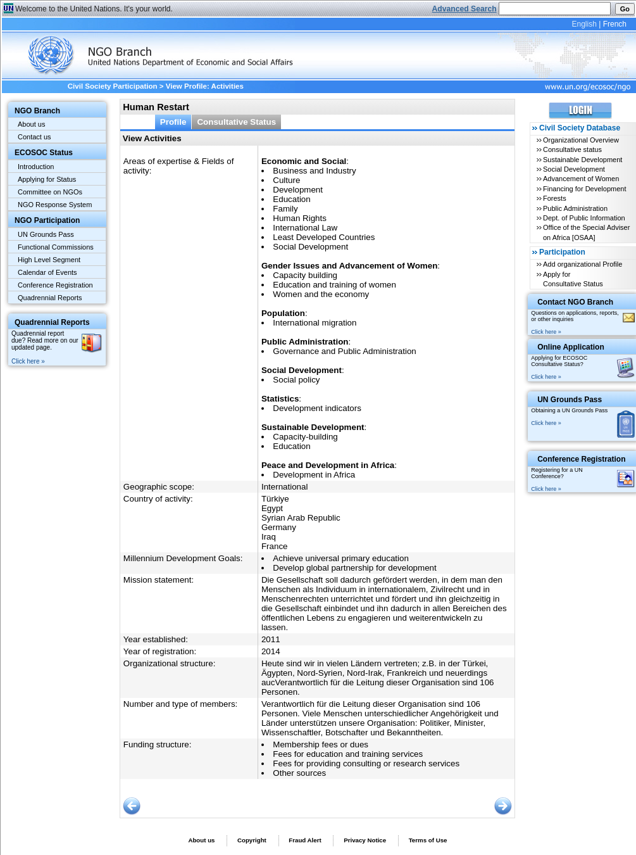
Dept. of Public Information (584, 218)
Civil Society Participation (113, 86)
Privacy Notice (365, 840)
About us (31, 124)
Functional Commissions (56, 247)
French (615, 24)
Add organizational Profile (582, 264)
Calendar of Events (47, 272)
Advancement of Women (581, 178)
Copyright (251, 840)
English (583, 24)
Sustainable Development (582, 159)
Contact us (34, 137)
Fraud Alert (305, 840)
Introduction (36, 166)
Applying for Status (47, 179)
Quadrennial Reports (50, 297)
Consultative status (572, 149)
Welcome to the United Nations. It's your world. (94, 8)
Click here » (28, 361)
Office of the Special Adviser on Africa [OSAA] (586, 232)
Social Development (574, 169)
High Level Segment (49, 259)
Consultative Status (236, 122)
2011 (270, 639)
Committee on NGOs (50, 192)
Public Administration (575, 208)
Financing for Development (584, 189)
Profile (173, 122)
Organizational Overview (581, 140)
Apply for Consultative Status (573, 279)
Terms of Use (428, 840)
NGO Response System (55, 204)
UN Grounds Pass (46, 234)
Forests (554, 198)
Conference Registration (55, 285)
